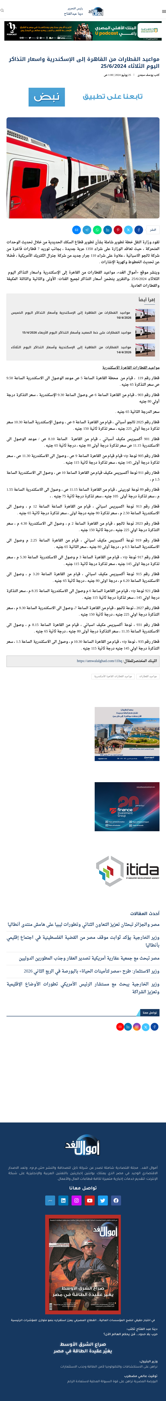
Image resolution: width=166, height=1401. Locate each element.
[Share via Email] (76, 230)
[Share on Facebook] (138, 230)
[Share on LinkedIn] (107, 230)
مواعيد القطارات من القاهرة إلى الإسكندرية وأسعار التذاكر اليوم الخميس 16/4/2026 (71, 315)
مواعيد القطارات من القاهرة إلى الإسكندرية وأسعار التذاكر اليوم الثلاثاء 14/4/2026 (71, 349)
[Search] (2, 12)
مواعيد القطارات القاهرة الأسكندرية (113, 676)
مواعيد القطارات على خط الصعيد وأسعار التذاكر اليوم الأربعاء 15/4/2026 (76, 333)
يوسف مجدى (145, 75)
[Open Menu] (164, 11)
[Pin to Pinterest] (118, 230)
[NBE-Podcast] (83, 25)
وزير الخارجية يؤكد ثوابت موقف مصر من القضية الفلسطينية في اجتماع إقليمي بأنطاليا (83, 942)
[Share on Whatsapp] (97, 230)
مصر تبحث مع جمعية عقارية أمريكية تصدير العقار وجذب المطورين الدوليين (89, 958)
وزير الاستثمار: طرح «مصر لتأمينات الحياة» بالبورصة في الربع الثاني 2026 (92, 971)
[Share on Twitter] (128, 230)
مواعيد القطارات (148, 676)
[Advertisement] (83, 1081)
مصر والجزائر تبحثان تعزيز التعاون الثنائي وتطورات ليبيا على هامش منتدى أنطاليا (84, 925)
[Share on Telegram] (87, 230)
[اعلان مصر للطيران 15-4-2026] (127, 711)
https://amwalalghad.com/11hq (99, 661)
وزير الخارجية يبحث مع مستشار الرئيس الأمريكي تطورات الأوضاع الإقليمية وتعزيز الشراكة (83, 988)
